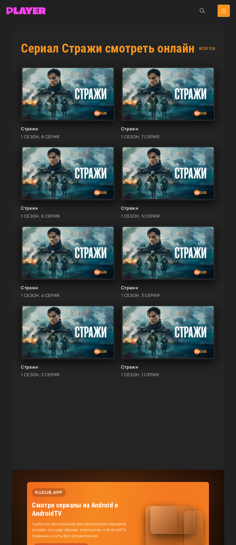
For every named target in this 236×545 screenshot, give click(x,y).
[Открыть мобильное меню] (224, 11)
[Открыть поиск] (202, 10)
